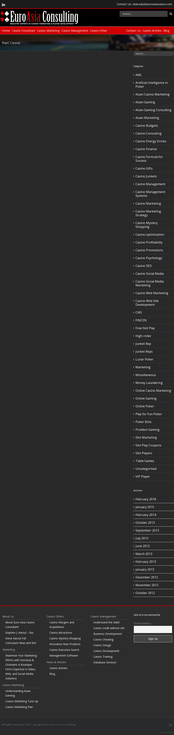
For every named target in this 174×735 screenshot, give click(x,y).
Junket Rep (143, 344)
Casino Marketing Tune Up (21, 701)
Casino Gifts (144, 168)
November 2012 (147, 585)
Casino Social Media (150, 273)
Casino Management (75, 30)
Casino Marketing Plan (19, 707)
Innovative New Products (64, 644)
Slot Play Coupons (148, 445)
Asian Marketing (147, 118)
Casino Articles (152, 30)
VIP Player (143, 476)
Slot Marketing (146, 437)
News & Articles (56, 662)
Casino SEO (144, 266)
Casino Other (98, 30)
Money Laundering (149, 383)
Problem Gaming (148, 430)
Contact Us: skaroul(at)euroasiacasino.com (144, 4)
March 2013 (144, 554)
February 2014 (146, 515)
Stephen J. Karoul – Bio (19, 632)
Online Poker (145, 406)
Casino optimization (150, 234)
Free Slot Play (145, 328)
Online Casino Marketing (153, 390)
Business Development (107, 634)
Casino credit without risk (108, 628)
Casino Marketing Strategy (148, 213)
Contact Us (133, 30)
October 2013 (145, 522)
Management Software (63, 655)
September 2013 (147, 530)
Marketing (143, 367)
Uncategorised (146, 469)
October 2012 (145, 593)
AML (139, 75)
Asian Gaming (145, 102)
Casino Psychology (149, 258)
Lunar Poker (144, 359)
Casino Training (102, 656)
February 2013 (146, 562)
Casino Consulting (149, 133)
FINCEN (141, 320)
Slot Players (144, 453)
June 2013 (143, 546)
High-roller (143, 336)
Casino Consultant (23, 30)
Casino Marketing (48, 30)
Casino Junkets (146, 176)
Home (6, 30)
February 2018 (146, 499)
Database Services (104, 662)
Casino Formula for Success (149, 159)
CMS (139, 312)
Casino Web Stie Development (147, 303)
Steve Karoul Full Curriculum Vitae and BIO (20, 641)
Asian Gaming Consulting (154, 110)
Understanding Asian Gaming (18, 693)
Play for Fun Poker (149, 414)
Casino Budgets (147, 125)
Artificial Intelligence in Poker (152, 84)
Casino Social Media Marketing (150, 283)
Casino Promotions (149, 250)
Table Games (145, 461)
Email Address (142, 623)
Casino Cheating (103, 639)
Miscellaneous (146, 375)
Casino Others (55, 616)
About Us (8, 616)
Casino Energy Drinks (151, 141)
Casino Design (102, 645)
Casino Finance (146, 149)
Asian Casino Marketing (153, 94)
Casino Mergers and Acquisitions (61, 625)
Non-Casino (116, 30)
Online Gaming (146, 398)
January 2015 (145, 507)
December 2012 (147, 577)
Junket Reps (144, 351)
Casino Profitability (149, 242)
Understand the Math (106, 622)
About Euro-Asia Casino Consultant (19, 625)
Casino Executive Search (64, 650)
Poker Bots (144, 422)
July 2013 (142, 538)
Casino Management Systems (150, 194)
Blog (166, 30)
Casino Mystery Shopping (147, 225)
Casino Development (106, 651)
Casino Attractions (60, 632)
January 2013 (145, 569)
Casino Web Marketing (152, 293)
